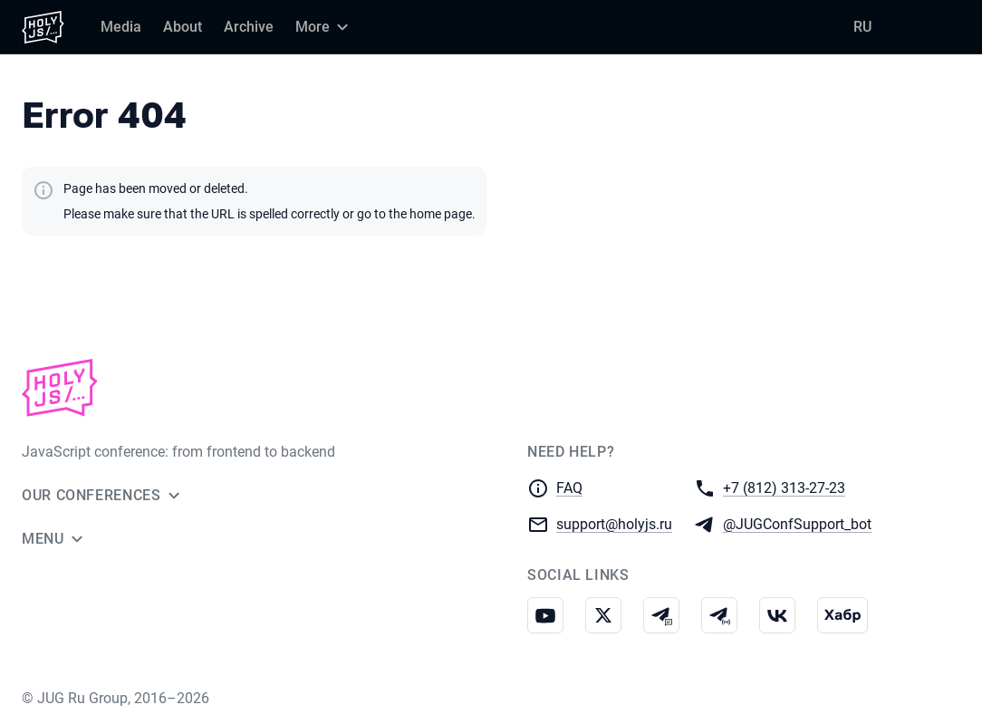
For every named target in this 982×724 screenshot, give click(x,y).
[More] (324, 27)
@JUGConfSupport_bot (797, 523)
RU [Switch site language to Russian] (862, 26)
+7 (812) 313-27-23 (784, 487)
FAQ (569, 488)
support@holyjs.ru (614, 523)
